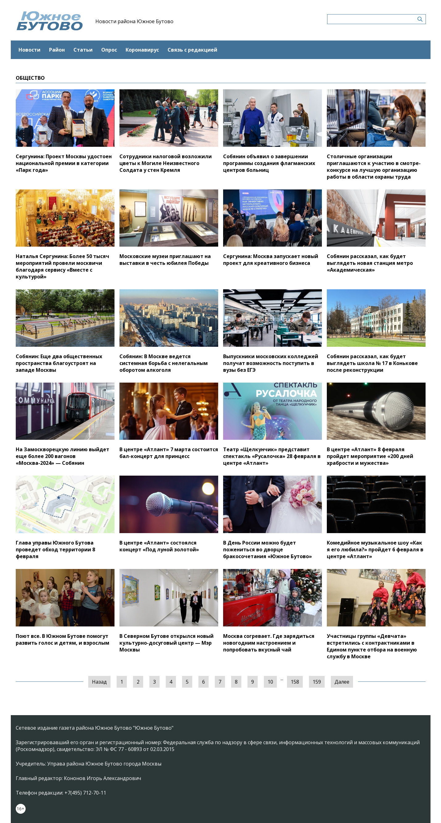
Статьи (83, 49)
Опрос (109, 49)
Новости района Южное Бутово (134, 21)
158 (295, 681)
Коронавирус (142, 49)
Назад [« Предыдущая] (99, 681)
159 (317, 681)
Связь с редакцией (192, 49)
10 (270, 681)
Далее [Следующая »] (342, 681)
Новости (29, 49)
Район (57, 49)
